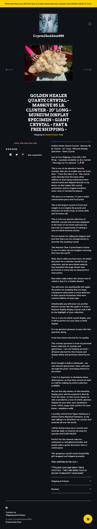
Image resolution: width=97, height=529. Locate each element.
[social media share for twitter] (17, 153)
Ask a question (35, 154)
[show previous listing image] (12, 69)
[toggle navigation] (89, 24)
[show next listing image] (85, 69)
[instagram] (7, 508)
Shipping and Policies (15, 515)
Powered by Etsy (13, 522)
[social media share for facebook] (11, 153)
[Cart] (87, 519)
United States (51, 134)
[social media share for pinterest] (23, 153)
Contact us (11, 512)
